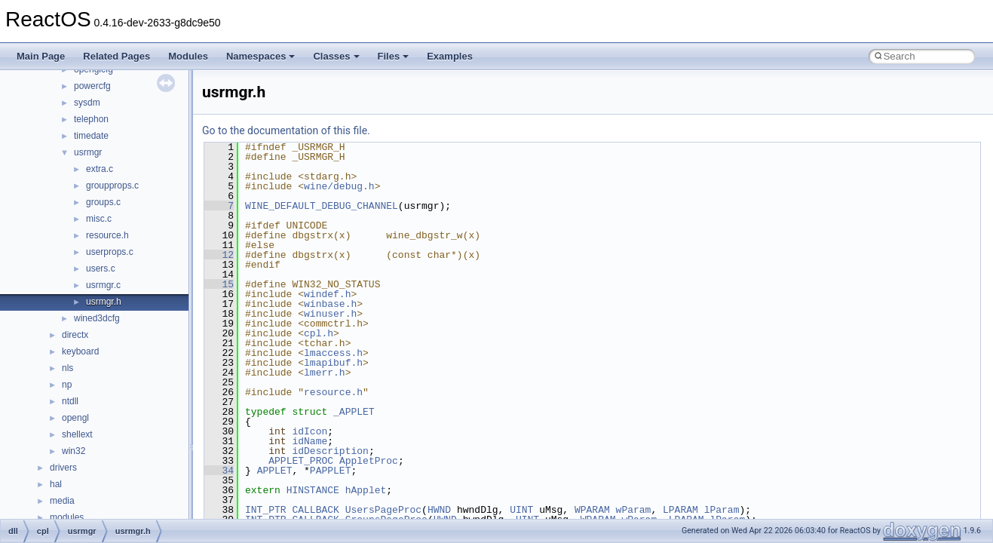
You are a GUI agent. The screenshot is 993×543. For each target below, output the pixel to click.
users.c (100, 268)
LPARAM (680, 510)
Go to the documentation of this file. (286, 130)
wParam (633, 510)
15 (219, 284)
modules (67, 517)
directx (75, 335)
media (62, 500)
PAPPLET (330, 470)
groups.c (103, 202)
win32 (73, 451)
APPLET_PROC (300, 461)
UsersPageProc (383, 510)
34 (219, 470)
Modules (188, 56)
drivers (63, 467)
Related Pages (116, 56)
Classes (336, 56)
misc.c (99, 218)
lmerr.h (324, 372)
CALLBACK (315, 510)
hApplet (366, 490)
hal (56, 484)
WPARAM (592, 510)
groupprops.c (112, 185)
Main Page (41, 56)
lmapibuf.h (333, 363)
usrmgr (88, 152)
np (67, 384)
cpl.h (318, 333)
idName (309, 441)
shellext (77, 434)
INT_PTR (266, 510)
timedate (91, 135)
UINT (521, 510)
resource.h (107, 235)
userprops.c (109, 252)
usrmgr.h (103, 301)
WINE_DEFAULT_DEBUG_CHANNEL (321, 206)
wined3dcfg (97, 318)
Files (393, 56)
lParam (722, 510)
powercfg (92, 86)
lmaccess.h (333, 353)
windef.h (327, 294)
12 (219, 255)
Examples (450, 56)
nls (67, 368)
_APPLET (354, 412)
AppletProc (368, 461)
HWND (439, 510)
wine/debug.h (339, 186)
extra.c (99, 169)
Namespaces (261, 56)
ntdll (70, 401)
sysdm (87, 102)
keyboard (80, 351)
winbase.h (330, 304)
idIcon (309, 431)
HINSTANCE (313, 490)
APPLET (275, 470)
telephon (91, 119)
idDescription (330, 451)
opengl (75, 418)
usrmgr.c (103, 285)
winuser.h (330, 314)
